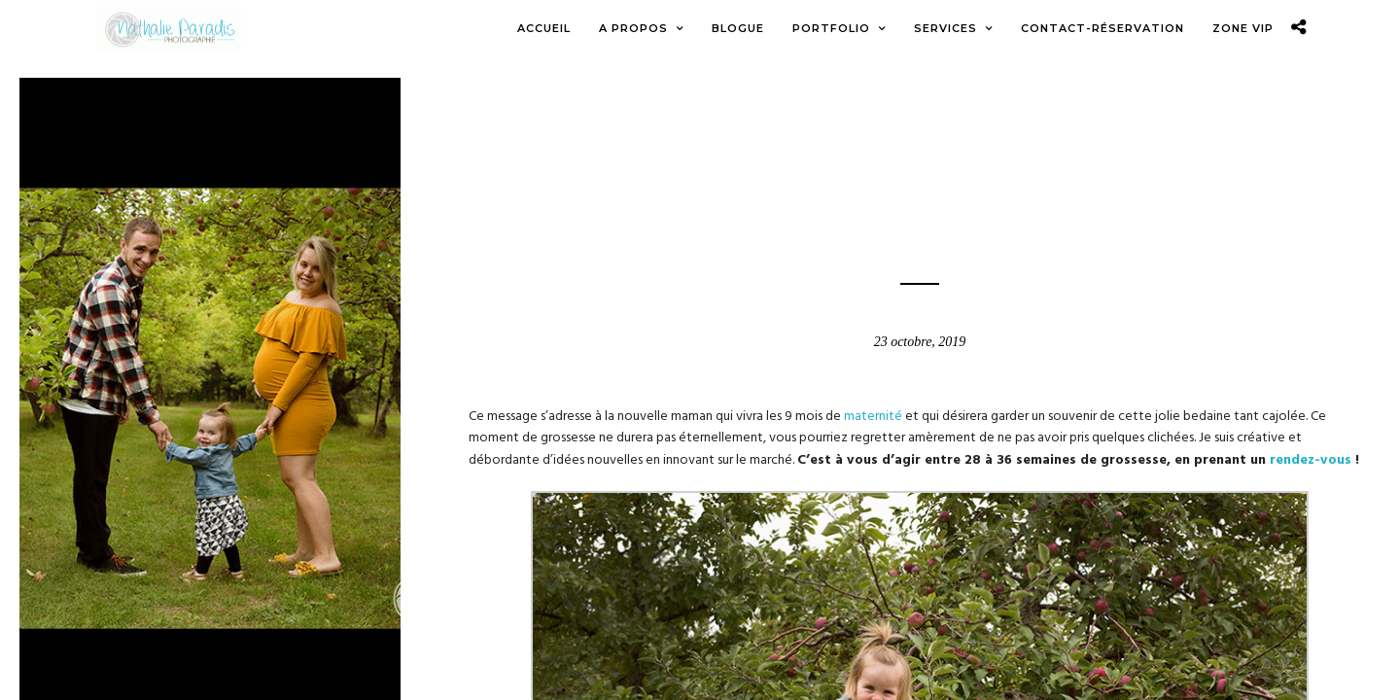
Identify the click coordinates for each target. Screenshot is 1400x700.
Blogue (919, 145)
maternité (873, 417)
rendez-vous (1310, 461)
